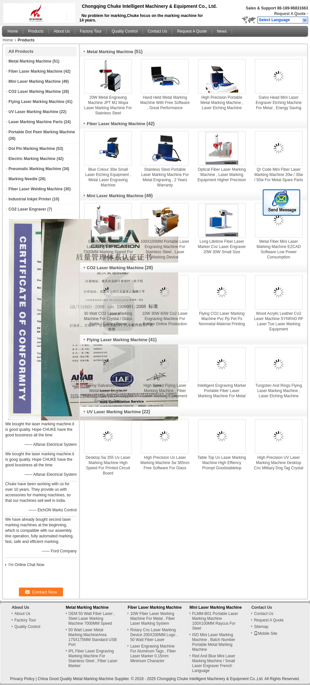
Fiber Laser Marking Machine (35, 71)
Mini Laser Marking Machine (34, 81)
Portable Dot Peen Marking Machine (41, 132)
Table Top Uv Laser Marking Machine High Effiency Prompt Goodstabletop (221, 462)
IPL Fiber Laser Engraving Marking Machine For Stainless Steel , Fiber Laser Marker (93, 658)
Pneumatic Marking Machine (34, 169)
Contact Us (157, 31)
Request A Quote (289, 13)
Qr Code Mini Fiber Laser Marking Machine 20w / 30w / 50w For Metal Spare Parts (278, 174)
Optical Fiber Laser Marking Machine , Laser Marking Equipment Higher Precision (221, 174)
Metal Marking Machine (29, 61)
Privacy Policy (22, 679)
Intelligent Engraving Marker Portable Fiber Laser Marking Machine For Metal (221, 390)
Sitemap (261, 626)
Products (35, 31)
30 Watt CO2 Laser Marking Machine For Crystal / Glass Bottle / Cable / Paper (108, 318)
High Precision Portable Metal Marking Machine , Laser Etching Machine (221, 102)
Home (13, 31)
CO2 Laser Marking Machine (34, 91)
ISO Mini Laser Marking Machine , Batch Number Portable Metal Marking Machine (213, 642)
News (222, 31)
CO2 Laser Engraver (27, 209)
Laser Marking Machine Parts (35, 122)
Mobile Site (265, 633)
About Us (62, 31)
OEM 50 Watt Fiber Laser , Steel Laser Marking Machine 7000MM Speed (92, 618)
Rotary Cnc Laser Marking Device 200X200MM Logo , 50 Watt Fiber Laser (154, 635)
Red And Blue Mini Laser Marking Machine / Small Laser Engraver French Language (213, 663)
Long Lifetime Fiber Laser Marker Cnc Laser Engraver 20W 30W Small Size (222, 246)
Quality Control (124, 31)
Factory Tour (90, 31)
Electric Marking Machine (31, 158)
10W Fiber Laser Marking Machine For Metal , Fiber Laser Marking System (152, 618)
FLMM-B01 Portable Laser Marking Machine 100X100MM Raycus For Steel (215, 621)
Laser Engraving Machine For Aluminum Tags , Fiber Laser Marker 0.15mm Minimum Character (153, 653)
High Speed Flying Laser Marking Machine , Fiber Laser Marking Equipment (165, 390)
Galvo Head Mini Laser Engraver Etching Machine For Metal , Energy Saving (279, 102)
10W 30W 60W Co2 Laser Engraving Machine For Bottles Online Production (165, 318)
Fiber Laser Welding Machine (35, 189)
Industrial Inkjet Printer (29, 199)
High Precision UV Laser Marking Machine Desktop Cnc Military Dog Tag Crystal (278, 462)
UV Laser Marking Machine (33, 111)
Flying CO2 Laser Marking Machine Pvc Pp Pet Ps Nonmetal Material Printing (222, 318)
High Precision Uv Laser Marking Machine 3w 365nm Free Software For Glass (164, 462)
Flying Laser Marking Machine (36, 101)
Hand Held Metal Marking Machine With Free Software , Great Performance (165, 102)
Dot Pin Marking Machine (31, 148)
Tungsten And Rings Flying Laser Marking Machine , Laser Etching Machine (278, 390)
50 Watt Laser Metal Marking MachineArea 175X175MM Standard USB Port (93, 637)
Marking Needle (23, 179)
